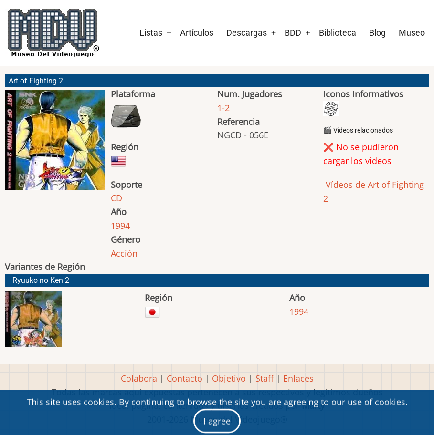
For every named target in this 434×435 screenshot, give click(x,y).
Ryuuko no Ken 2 (40, 280)
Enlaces (298, 378)
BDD (293, 33)
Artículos (196, 33)
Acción (124, 253)
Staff (264, 378)
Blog (377, 33)
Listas (150, 33)
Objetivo (229, 378)
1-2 (223, 108)
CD (116, 198)
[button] (55, 144)
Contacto (184, 378)
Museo (412, 33)
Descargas (246, 33)
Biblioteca (337, 33)
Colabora (139, 378)
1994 (120, 225)
